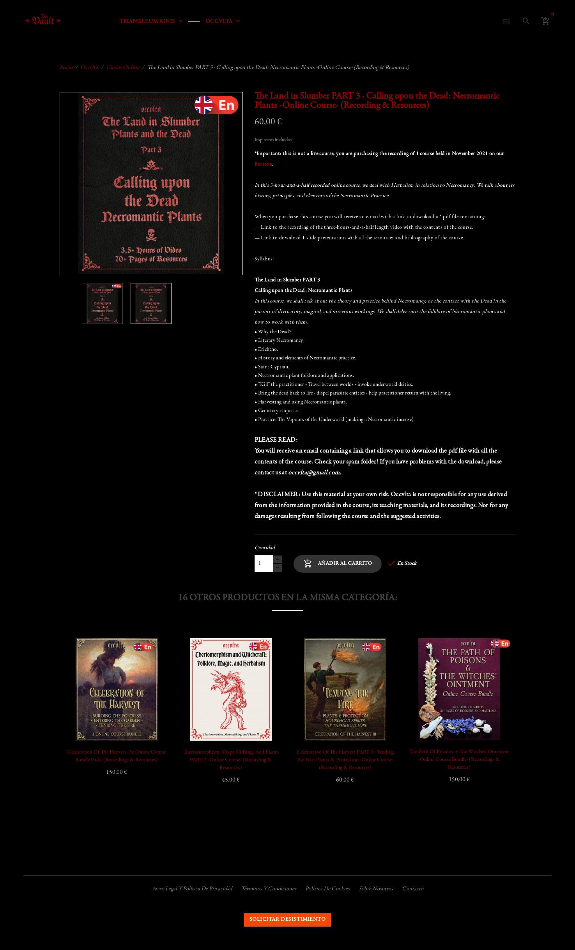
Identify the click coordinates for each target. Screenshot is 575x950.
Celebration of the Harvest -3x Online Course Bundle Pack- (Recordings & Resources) (116, 756)
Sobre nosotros (376, 889)
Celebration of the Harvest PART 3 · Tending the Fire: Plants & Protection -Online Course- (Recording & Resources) (345, 760)
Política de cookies (327, 889)
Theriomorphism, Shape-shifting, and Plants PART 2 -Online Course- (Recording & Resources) (231, 760)
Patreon (263, 164)
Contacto (412, 889)
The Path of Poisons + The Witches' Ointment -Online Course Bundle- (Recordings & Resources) (459, 759)
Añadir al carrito (337, 563)
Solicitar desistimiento (287, 919)
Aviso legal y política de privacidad (192, 889)
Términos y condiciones (268, 889)
